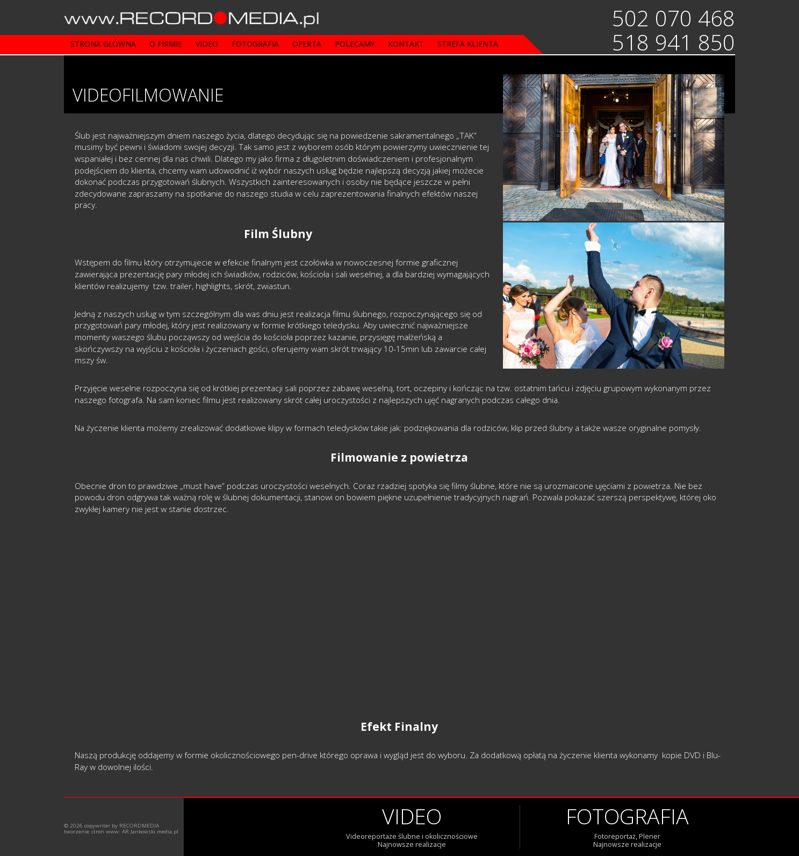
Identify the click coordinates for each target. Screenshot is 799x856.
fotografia (255, 44)
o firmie (165, 44)
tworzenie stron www (91, 831)
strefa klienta (467, 44)
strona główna (103, 44)
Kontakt (406, 44)
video (207, 44)
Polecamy (355, 44)
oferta (306, 44)
